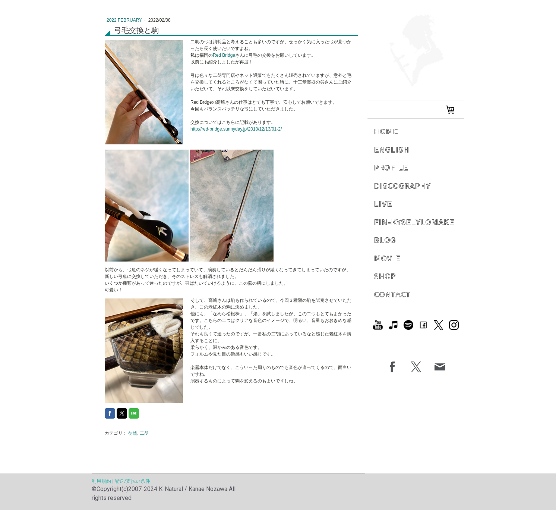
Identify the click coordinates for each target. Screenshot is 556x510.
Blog (385, 240)
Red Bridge (224, 55)
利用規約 (101, 481)
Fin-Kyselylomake (414, 222)
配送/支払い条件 (132, 481)
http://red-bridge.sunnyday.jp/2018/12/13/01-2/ (236, 129)
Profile (391, 167)
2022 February (125, 20)
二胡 (144, 433)
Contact (392, 294)
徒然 (132, 433)
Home (386, 131)
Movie (387, 258)
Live (383, 203)
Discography (402, 186)
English (391, 149)
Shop (385, 276)
